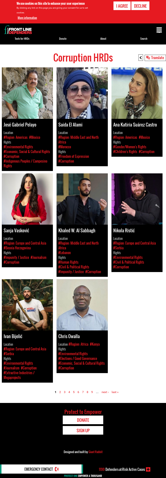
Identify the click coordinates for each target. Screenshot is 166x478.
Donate (62, 38)
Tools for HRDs (22, 38)
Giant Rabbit (95, 452)
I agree (122, 6)
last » (115, 392)
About (103, 38)
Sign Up (83, 430)
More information (27, 18)
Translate (157, 57)
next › (105, 392)
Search (143, 38)
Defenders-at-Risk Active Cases (122, 469)
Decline (140, 6)
